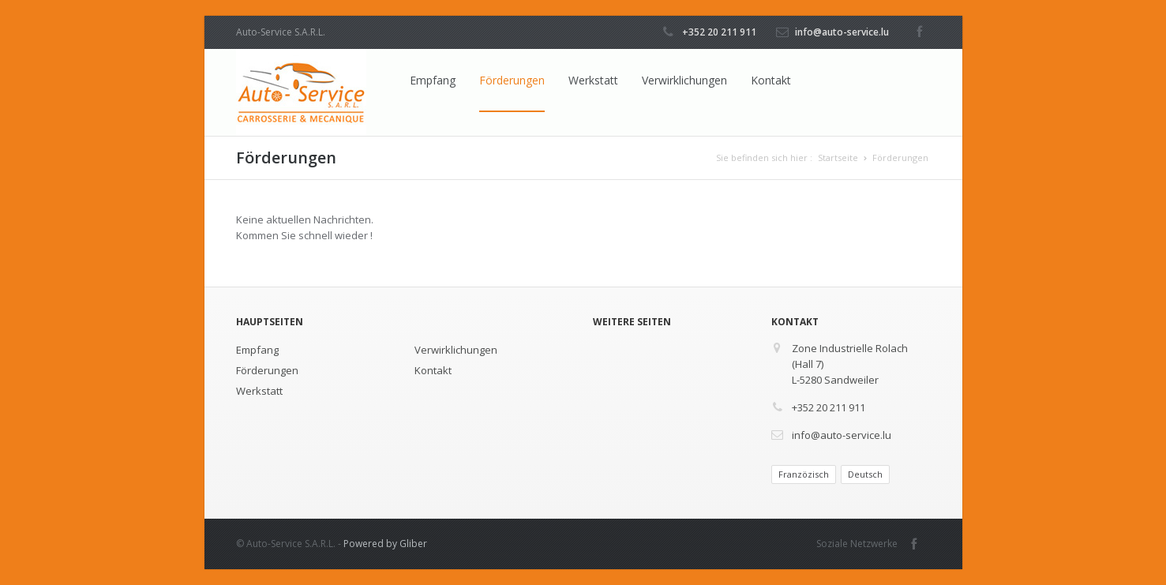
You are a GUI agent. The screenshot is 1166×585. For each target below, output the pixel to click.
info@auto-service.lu (842, 32)
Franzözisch (803, 474)
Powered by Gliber (385, 543)
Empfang (433, 80)
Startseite (838, 157)
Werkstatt (593, 80)
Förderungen (512, 80)
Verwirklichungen (684, 80)
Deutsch (865, 474)
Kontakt (771, 80)
